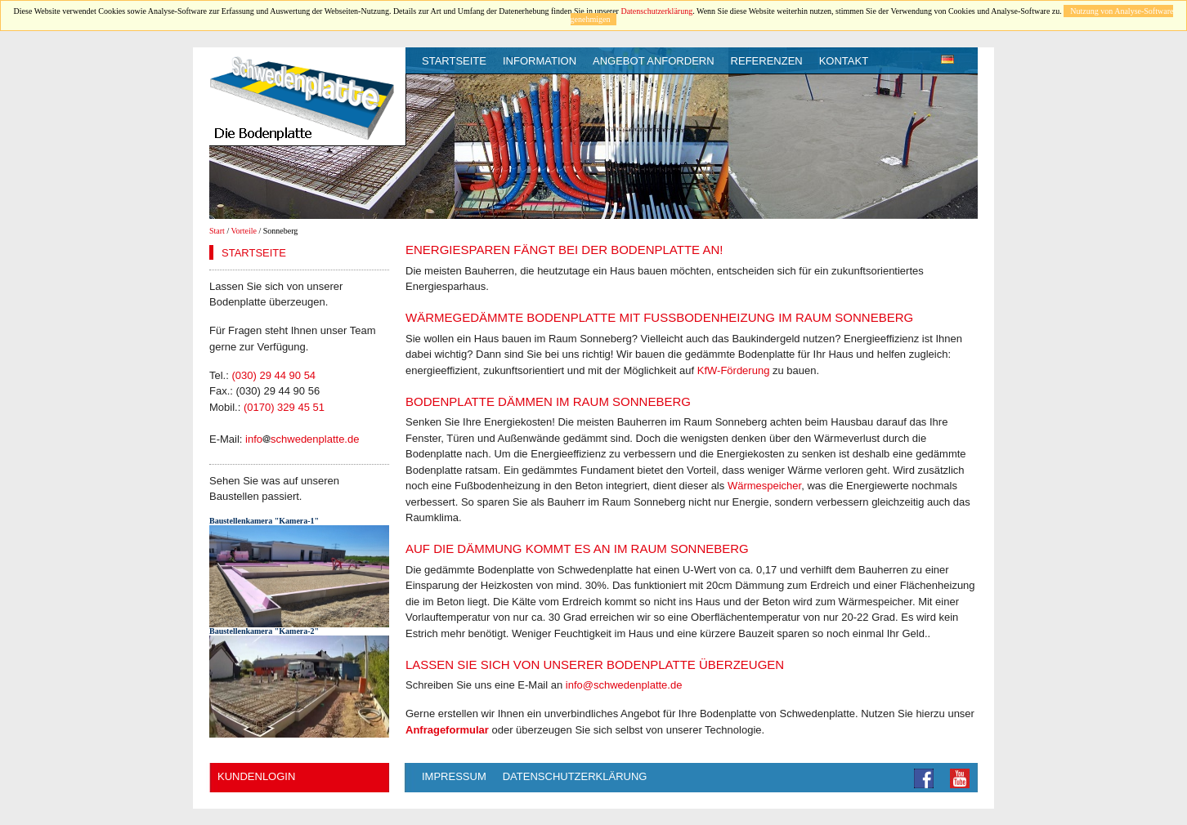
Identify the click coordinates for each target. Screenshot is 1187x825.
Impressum (454, 776)
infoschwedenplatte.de (302, 439)
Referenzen (767, 61)
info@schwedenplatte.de (624, 685)
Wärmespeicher (764, 485)
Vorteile (244, 230)
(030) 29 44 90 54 (273, 375)
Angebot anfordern (653, 61)
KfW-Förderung (733, 370)
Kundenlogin (256, 776)
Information (539, 61)
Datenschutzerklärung (656, 11)
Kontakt (843, 61)
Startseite (454, 61)
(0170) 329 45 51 (284, 407)
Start (217, 230)
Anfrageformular (447, 730)
